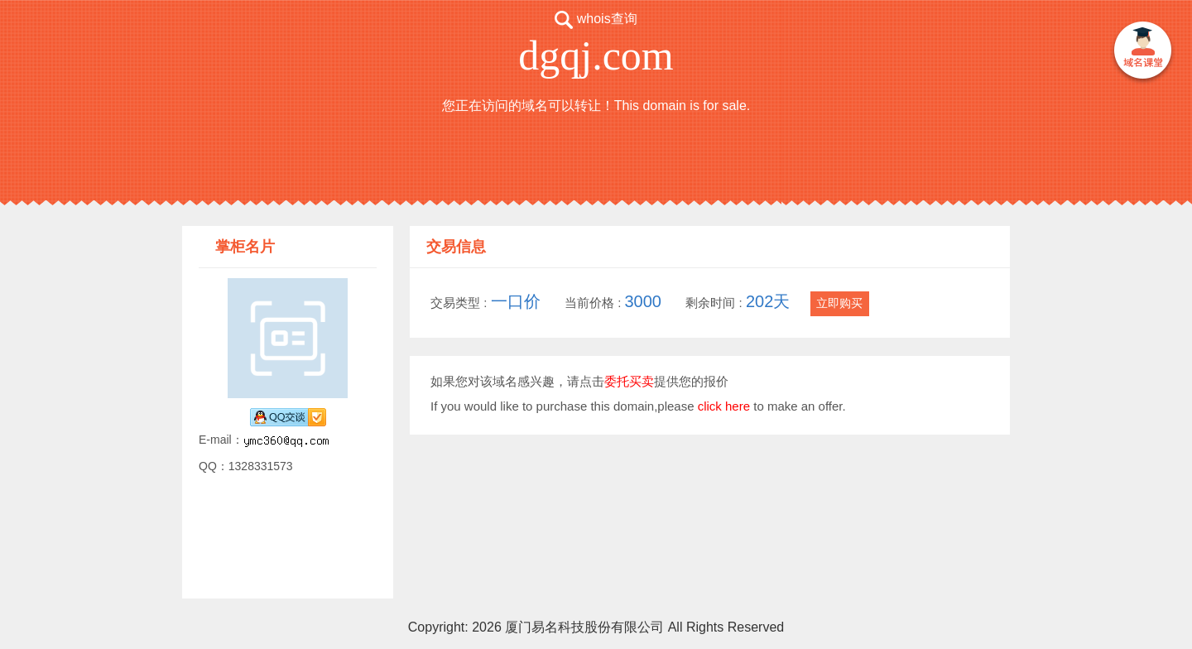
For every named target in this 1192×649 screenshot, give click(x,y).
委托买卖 (629, 381)
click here (724, 406)
